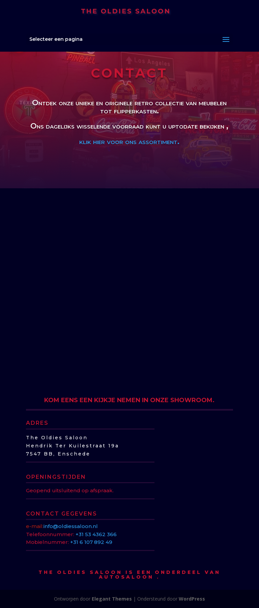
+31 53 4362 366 (96, 534)
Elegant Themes (112, 599)
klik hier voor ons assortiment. (130, 141)
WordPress (192, 599)
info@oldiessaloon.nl (71, 526)
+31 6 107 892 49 (91, 542)
